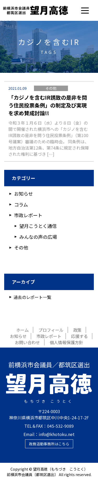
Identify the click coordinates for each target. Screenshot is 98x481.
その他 (50, 88)
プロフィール (51, 330)
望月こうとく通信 (38, 225)
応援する (79, 336)
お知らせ (23, 193)
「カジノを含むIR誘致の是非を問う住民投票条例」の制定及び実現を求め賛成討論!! (47, 105)
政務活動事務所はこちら (49, 443)
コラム (21, 204)
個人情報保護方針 (66, 342)
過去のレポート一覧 (32, 297)
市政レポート (28, 215)
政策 (77, 330)
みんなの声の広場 (38, 236)
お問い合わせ (27, 342)
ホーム (22, 330)
